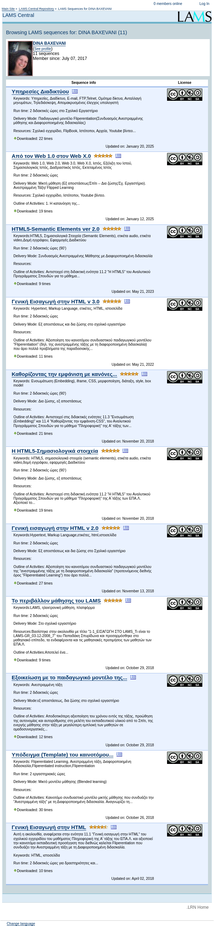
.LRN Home (197, 907)
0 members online (168, 4)
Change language (21, 924)
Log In (204, 4)
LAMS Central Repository (36, 9)
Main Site (8, 9)
